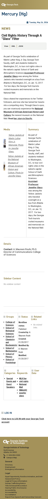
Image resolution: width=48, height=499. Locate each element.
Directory (9, 465)
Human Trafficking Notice (15, 483)
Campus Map (11, 458)
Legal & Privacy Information (16, 481)
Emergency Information (14, 469)
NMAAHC (23, 390)
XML (13, 46)
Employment (10, 467)
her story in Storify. (23, 118)
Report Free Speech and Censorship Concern (23, 497)
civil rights (23, 381)
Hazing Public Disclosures (15, 488)
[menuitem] (24, 465)
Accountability (11, 492)
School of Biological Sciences (10, 331)
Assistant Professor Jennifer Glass (35, 184)
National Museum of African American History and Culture (24, 111)
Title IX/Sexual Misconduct (16, 486)
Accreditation (10, 495)
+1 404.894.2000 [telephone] (13, 455)
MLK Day (22, 378)
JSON (20, 46)
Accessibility (10, 490)
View (6, 46)
